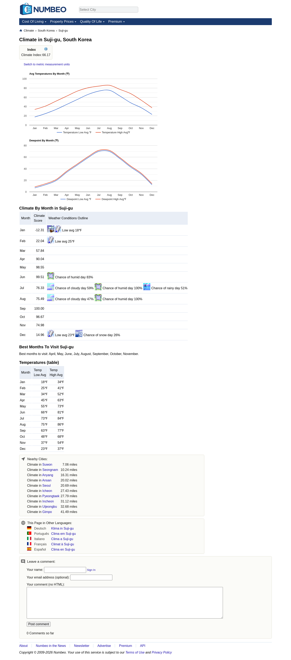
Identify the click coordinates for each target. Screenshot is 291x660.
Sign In (91, 569)
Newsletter (82, 645)
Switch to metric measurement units (47, 64)
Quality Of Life (91, 21)
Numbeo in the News (51, 645)
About (23, 645)
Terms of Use (135, 652)
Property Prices (62, 21)
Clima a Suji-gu (62, 539)
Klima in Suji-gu (62, 528)
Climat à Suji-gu (62, 544)
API (142, 645)
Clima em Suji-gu (63, 533)
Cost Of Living (33, 21)
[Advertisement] (241, 54)
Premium (115, 21)
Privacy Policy (162, 652)
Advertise (104, 645)
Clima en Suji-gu (63, 549)
